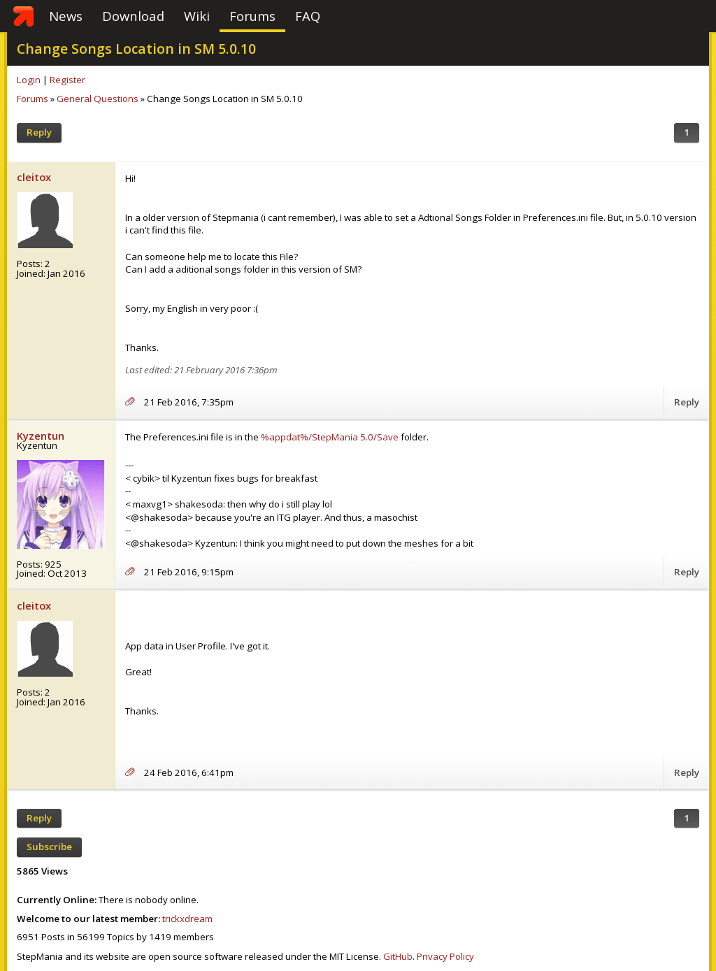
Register (67, 79)
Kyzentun (40, 436)
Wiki (197, 15)
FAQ (307, 15)
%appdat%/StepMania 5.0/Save (330, 437)
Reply (39, 132)
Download (133, 15)
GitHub (398, 956)
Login (29, 79)
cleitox (34, 177)
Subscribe (49, 846)
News (66, 15)
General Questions (97, 98)
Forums (252, 15)
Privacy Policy (445, 956)
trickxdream (187, 918)
